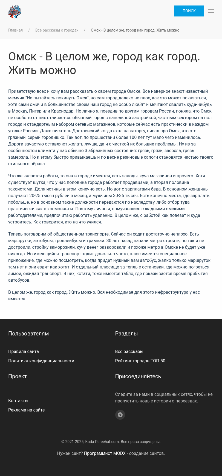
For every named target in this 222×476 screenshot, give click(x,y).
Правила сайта (23, 351)
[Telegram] (120, 415)
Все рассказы (129, 351)
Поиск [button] (189, 11)
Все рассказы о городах (56, 30)
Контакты (18, 400)
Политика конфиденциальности (41, 360)
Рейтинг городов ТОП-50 (140, 360)
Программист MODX (105, 453)
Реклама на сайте (26, 410)
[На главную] (14, 11)
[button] (211, 11)
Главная (15, 30)
